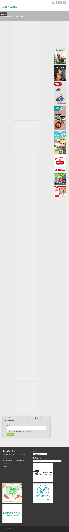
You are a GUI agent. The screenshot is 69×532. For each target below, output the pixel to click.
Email (8, 425)
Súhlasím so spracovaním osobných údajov (20, 431)
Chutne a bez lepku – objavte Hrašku (13, 460)
